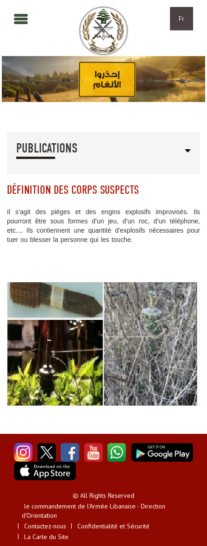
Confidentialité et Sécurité (113, 526)
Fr (181, 18)
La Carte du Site (46, 537)
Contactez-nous (45, 526)
